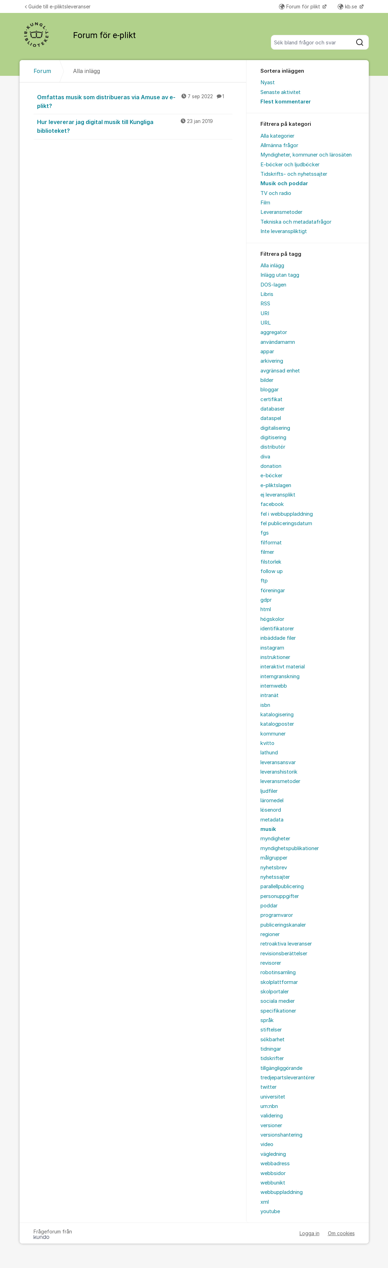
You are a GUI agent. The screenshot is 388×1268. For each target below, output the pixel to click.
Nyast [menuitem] (267, 82)
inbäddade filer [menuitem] (278, 638)
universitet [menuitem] (272, 1097)
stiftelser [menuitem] (271, 1030)
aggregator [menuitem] (273, 332)
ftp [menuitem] (264, 581)
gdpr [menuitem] (266, 600)
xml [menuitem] (264, 1202)
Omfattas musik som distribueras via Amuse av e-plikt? (134, 101)
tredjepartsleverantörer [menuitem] (287, 1077)
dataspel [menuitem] (270, 418)
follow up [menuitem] (271, 571)
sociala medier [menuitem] (277, 1001)
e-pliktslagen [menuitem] (275, 485)
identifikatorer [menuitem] (277, 628)
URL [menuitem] (265, 323)
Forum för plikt (300, 6)
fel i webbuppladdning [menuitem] (286, 514)
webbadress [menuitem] (275, 1163)
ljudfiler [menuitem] (269, 791)
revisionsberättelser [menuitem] (283, 953)
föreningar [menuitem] (272, 590)
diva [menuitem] (265, 457)
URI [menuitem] (264, 313)
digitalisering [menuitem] (275, 428)
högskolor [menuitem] (272, 619)
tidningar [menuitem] (270, 1049)
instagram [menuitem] (272, 648)
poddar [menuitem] (269, 906)
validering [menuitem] (271, 1116)
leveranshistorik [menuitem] (278, 772)
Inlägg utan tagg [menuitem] (279, 275)
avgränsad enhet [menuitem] (280, 371)
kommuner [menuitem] (273, 734)
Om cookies (341, 1233)
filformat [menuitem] (271, 542)
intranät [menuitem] (269, 695)
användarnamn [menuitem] (277, 342)
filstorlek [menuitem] (270, 562)
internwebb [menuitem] (273, 686)
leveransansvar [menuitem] (278, 762)
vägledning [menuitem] (273, 1154)
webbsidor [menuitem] (273, 1173)
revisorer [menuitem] (270, 963)
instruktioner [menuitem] (275, 657)
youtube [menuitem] (270, 1211)
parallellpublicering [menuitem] (282, 886)
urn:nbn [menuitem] (269, 1106)
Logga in (309, 1233)
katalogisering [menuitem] (277, 714)
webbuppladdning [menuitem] (281, 1192)
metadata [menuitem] (271, 820)
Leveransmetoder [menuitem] (281, 212)
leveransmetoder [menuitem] (280, 781)
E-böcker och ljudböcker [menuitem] (289, 164)
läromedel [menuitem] (271, 800)
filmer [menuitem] (267, 552)
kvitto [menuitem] (267, 743)
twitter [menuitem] (268, 1087)
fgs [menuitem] (264, 533)
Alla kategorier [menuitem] (277, 136)
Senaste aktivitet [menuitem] (280, 92)
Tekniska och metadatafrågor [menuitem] (295, 222)
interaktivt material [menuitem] (282, 667)
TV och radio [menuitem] (275, 193)
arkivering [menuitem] (271, 361)
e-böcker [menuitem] (271, 475)
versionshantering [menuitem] (281, 1135)
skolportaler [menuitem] (274, 991)
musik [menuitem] (268, 829)
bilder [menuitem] (266, 380)
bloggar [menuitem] (269, 389)
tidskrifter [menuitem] (272, 1058)
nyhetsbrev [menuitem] (273, 867)
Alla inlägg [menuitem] (272, 265)
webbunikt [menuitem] (272, 1183)
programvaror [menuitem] (276, 915)
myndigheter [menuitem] (275, 838)
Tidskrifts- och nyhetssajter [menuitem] (293, 174)
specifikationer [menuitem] (278, 1011)
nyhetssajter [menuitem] (275, 877)
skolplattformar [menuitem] (279, 982)
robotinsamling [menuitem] (278, 972)
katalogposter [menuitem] (277, 724)
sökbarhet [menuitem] (272, 1039)
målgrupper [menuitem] (273, 858)
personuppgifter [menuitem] (279, 896)
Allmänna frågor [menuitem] (279, 145)
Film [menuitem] (265, 203)
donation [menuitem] (270, 466)
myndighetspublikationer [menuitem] (289, 848)
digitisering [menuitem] (273, 437)
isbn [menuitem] (265, 705)
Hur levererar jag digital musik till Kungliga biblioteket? (134, 126)
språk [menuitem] (267, 1020)
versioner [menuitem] (271, 1125)
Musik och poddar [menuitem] (284, 183)
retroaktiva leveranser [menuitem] (286, 944)
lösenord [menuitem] (270, 810)
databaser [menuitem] (272, 409)
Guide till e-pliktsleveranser (58, 6)
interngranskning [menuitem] (280, 676)
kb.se (348, 6)
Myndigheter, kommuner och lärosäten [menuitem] (306, 155)
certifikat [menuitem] (271, 399)
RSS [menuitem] (265, 303)
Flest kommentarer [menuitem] (285, 102)
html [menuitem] (265, 609)
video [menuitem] (266, 1144)
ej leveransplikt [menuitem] (277, 495)
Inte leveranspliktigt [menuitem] (283, 231)
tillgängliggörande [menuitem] (281, 1068)
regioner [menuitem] (270, 934)
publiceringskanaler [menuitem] (283, 925)
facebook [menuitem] (272, 504)
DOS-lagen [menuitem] (273, 285)
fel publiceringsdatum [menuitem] (286, 523)
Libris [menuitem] (266, 294)
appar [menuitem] (267, 351)
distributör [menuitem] (272, 447)
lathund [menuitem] (269, 752)
